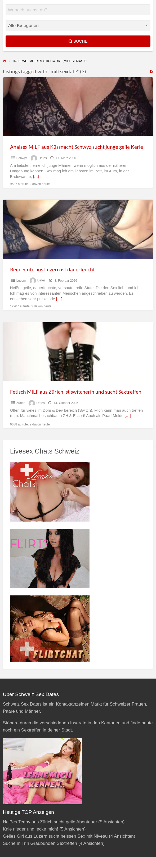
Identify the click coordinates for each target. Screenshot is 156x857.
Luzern (21, 280)
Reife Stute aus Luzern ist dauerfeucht (52, 269)
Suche (78, 41)
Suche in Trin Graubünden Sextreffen (40, 843)
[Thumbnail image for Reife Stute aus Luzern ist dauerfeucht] (78, 229)
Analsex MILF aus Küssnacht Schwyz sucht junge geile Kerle (76, 147)
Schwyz (21, 158)
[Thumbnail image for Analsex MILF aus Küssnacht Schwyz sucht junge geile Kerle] (78, 106)
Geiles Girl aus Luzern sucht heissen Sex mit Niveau (55, 836)
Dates (42, 158)
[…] (36, 176)
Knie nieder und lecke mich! (30, 829)
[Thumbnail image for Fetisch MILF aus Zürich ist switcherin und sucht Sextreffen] (78, 351)
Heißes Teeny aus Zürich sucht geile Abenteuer (50, 821)
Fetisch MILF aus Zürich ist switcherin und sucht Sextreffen (75, 392)
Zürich (20, 403)
